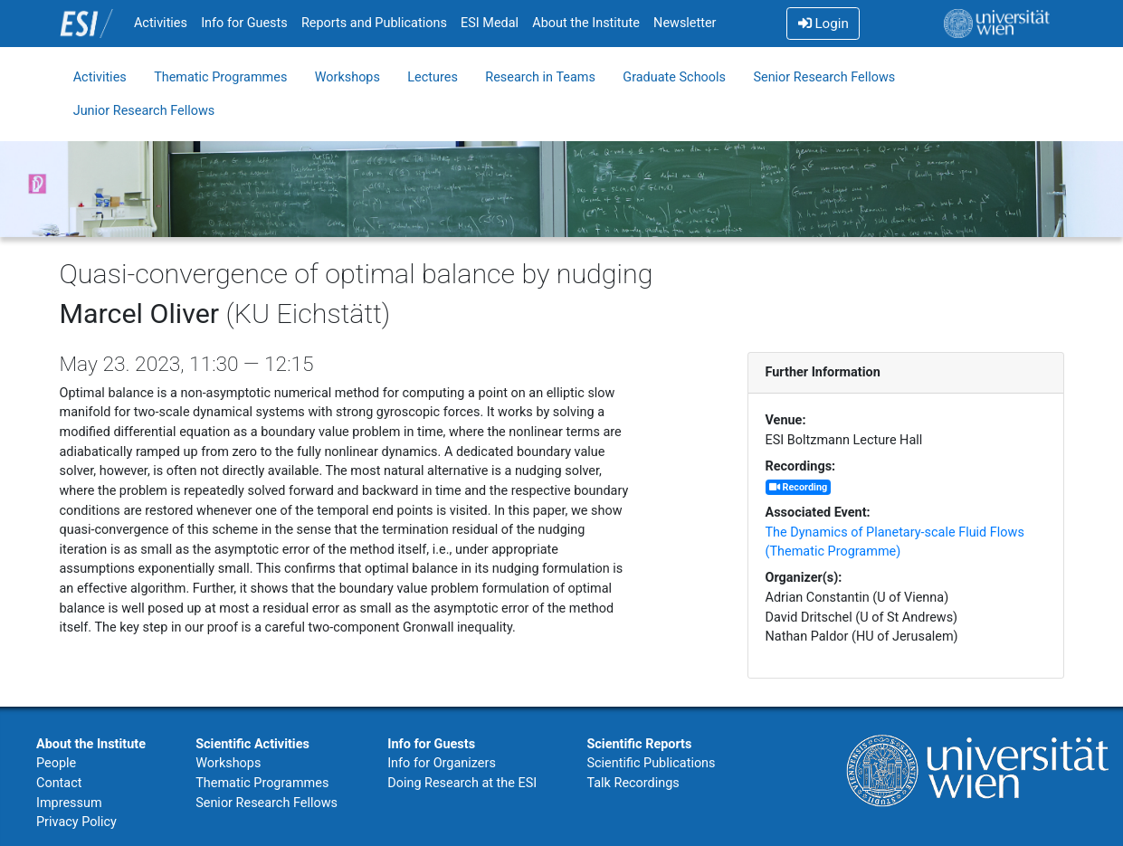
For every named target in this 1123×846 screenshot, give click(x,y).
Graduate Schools (674, 77)
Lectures (432, 77)
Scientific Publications (650, 763)
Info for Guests (244, 23)
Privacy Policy (76, 822)
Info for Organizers (441, 763)
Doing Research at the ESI (462, 783)
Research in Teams (540, 77)
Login (823, 23)
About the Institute (586, 23)
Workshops (347, 77)
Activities (160, 23)
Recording (798, 487)
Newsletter (684, 23)
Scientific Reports (638, 744)
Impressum (69, 803)
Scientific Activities (252, 744)
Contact (58, 783)
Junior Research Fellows (144, 111)
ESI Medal (490, 23)
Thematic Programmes (220, 77)
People (56, 763)
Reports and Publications (374, 23)
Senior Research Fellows (824, 77)
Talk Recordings (632, 783)
